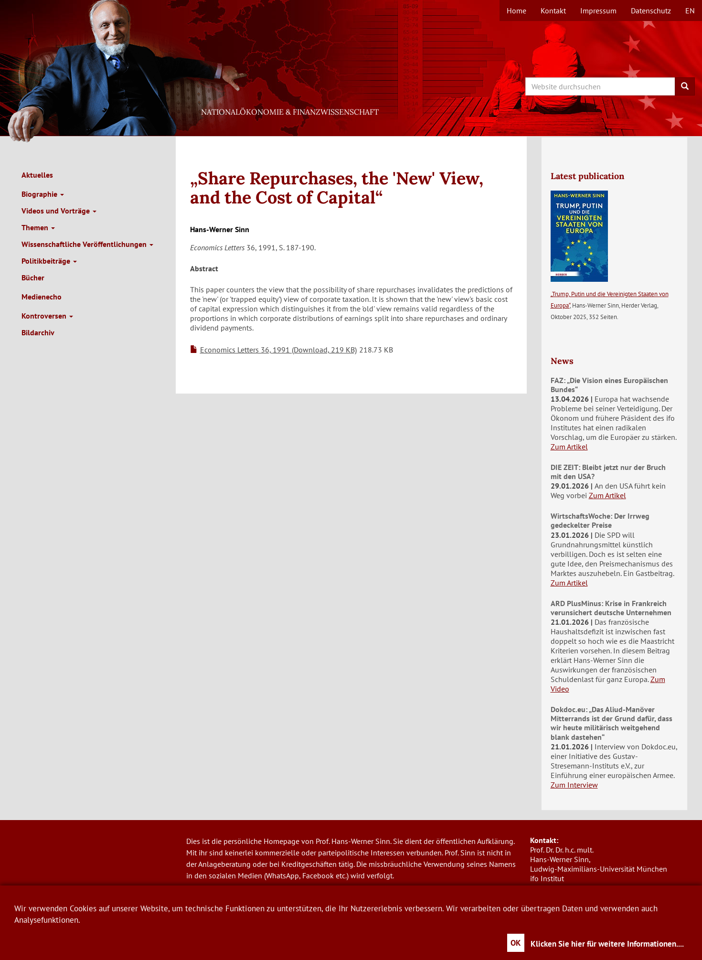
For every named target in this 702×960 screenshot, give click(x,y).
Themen (38, 227)
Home (516, 10)
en (690, 10)
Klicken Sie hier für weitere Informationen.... (607, 944)
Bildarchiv (37, 332)
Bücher (32, 277)
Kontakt (553, 10)
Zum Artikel (569, 446)
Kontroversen (47, 315)
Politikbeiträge (49, 261)
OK (516, 943)
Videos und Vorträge (58, 210)
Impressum (598, 10)
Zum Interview (574, 784)
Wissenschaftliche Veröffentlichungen (87, 244)
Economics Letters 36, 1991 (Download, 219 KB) (278, 349)
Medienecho (41, 296)
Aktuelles (37, 175)
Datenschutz (651, 10)
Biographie (42, 194)
